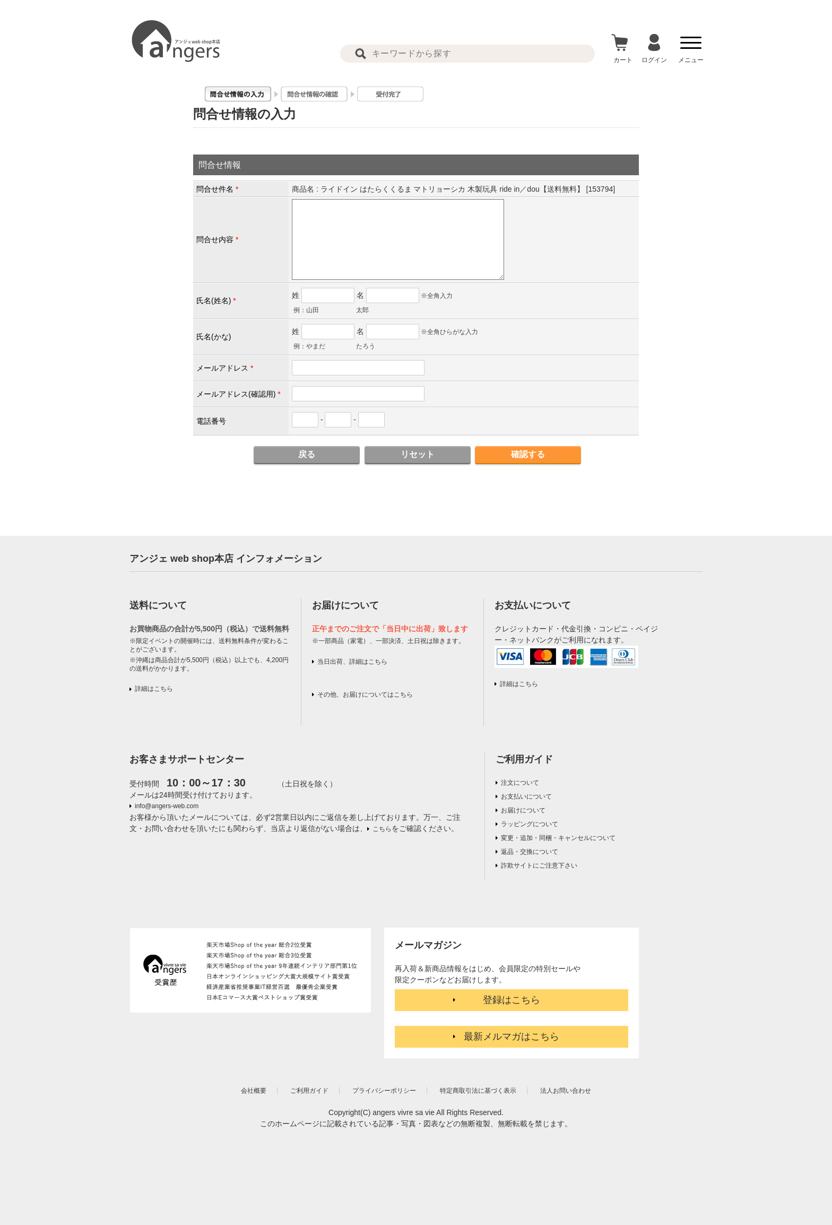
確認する (528, 454)
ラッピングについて (529, 824)
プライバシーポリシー (384, 1090)
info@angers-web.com (166, 806)
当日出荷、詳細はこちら (352, 661)
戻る (306, 454)
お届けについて (523, 810)
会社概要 (253, 1090)
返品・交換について (529, 851)
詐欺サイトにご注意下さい (539, 865)
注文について (520, 782)
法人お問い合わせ (565, 1090)
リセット (418, 454)
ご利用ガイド (524, 759)
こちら (382, 829)
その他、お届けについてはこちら (365, 694)
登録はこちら (511, 1000)
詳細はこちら (154, 688)
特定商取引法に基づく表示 (478, 1090)
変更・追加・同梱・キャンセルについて (558, 838)
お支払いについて (526, 796)
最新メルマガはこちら (511, 1036)
